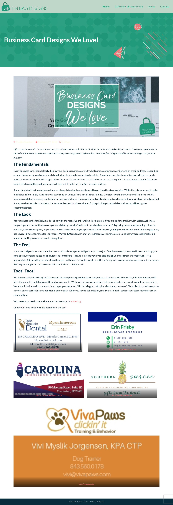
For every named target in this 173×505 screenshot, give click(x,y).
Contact (164, 6)
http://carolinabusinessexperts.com (49, 395)
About (151, 6)
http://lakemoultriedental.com (48, 349)
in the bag (76, 301)
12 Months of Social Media (129, 6)
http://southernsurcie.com (122, 395)
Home (106, 6)
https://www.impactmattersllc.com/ (122, 349)
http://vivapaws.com (86, 484)
